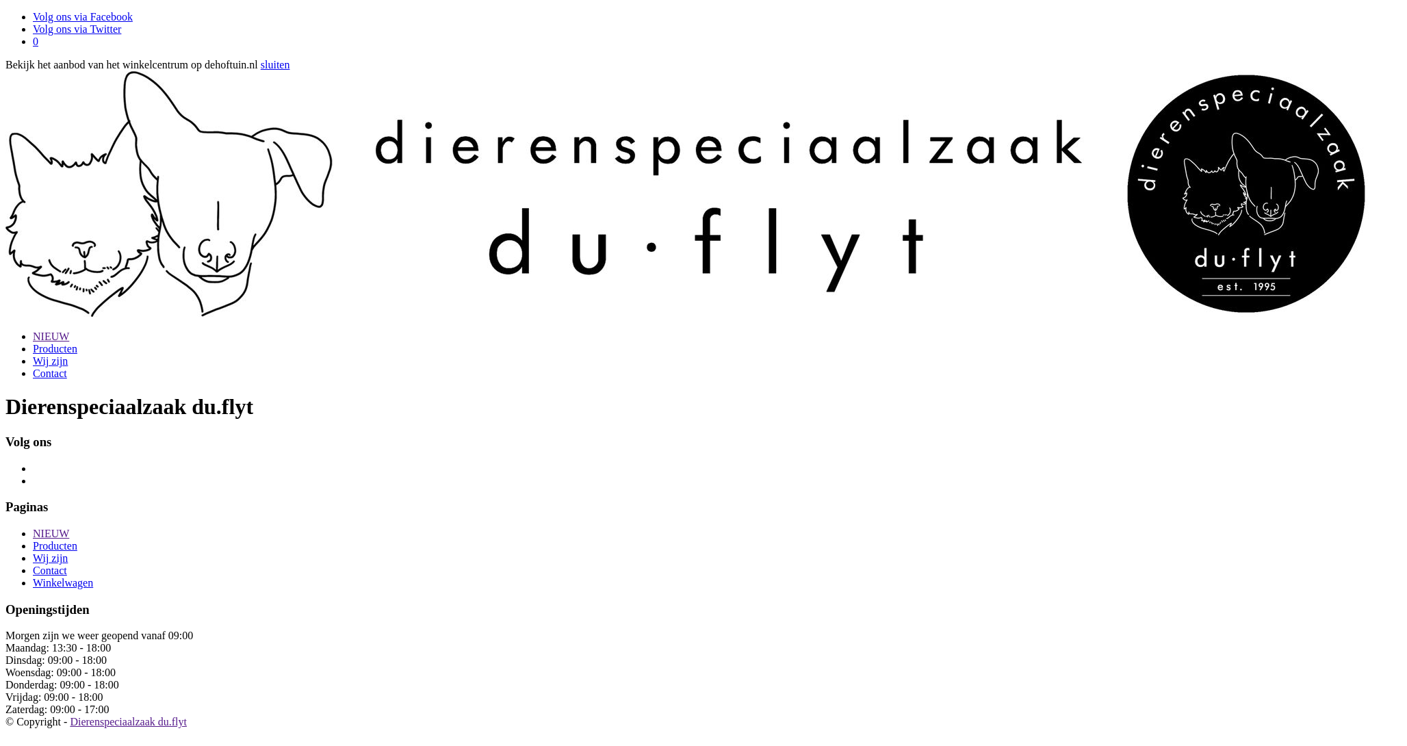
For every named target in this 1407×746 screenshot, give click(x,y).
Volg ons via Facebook (83, 17)
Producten (55, 349)
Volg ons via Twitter (77, 29)
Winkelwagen (63, 583)
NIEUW (51, 336)
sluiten (275, 64)
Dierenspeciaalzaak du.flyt (128, 722)
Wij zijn (50, 361)
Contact (50, 373)
